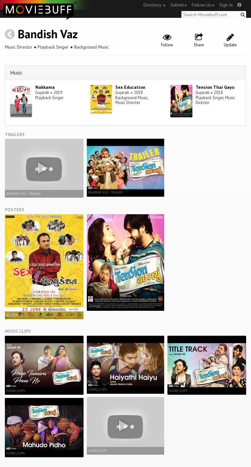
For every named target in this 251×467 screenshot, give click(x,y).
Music (16, 72)
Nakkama (45, 87)
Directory (154, 5)
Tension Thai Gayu (215, 87)
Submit (178, 5)
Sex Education (130, 87)
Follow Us (203, 5)
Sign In (226, 5)
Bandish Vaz (48, 33)
